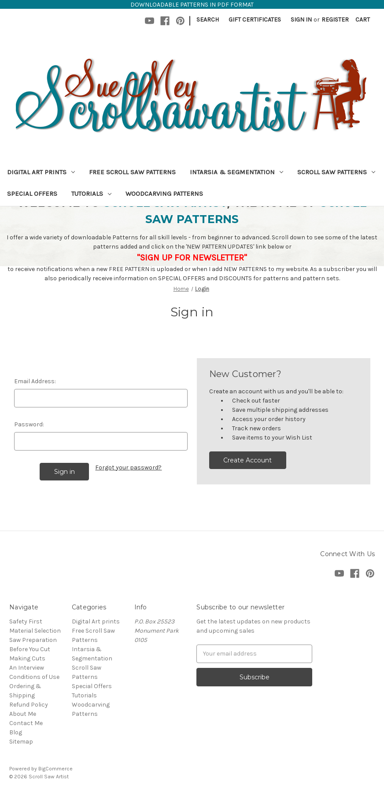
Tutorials (91, 194)
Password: (29, 424)
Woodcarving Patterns (164, 194)
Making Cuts (27, 658)
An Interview (26, 667)
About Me (22, 714)
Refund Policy (28, 704)
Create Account (247, 460)
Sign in (301, 19)
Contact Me (26, 723)
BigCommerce (55, 769)
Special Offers (32, 194)
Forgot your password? (128, 467)
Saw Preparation (33, 640)
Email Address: (35, 381)
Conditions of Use (34, 677)
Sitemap (21, 741)
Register (335, 19)
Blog (15, 732)
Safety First (25, 621)
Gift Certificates (255, 19)
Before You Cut (29, 649)
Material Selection (35, 630)
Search (207, 19)
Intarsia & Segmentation (236, 172)
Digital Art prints (41, 172)
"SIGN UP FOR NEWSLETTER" (192, 258)
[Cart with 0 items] (363, 19)
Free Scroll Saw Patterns (132, 172)
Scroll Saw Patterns (336, 172)
